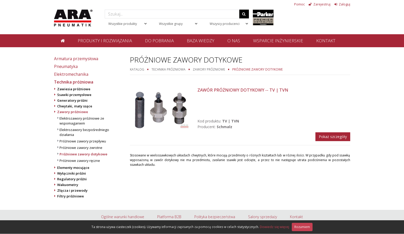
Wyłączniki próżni (71, 173)
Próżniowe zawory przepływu (82, 141)
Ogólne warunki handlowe (122, 216)
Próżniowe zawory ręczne (79, 160)
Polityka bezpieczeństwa (214, 216)
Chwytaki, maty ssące (74, 106)
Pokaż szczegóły (333, 136)
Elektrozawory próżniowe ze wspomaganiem (81, 121)
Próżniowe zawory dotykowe (83, 154)
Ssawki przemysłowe (74, 94)
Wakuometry (67, 184)
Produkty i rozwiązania (105, 41)
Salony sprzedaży (262, 216)
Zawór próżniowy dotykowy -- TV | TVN (242, 90)
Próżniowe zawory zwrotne (80, 147)
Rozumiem (302, 227)
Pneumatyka (66, 66)
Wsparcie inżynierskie (278, 41)
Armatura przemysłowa (76, 58)
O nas (233, 41)
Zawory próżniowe (72, 111)
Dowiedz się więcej (274, 226)
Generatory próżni (72, 100)
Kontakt (325, 41)
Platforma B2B (169, 216)
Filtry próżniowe (70, 196)
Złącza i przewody (72, 190)
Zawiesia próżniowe (73, 89)
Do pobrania (159, 41)
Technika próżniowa (73, 82)
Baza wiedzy (200, 41)
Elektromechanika (71, 74)
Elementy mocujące (73, 167)
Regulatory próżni (72, 179)
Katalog (137, 69)
